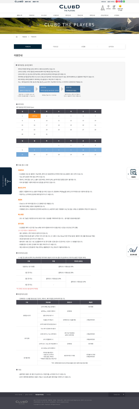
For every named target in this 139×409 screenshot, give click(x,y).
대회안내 (103, 2)
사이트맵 (48, 394)
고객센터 (116, 15)
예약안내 (68, 15)
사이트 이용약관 (18, 394)
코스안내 (43, 15)
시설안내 (55, 15)
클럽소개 (19, 15)
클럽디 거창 (36, 2)
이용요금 (55, 47)
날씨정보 (111, 47)
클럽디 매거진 (111, 2)
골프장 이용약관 (29, 394)
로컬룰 (83, 47)
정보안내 (80, 15)
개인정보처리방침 (39, 394)
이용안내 (31, 15)
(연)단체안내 (104, 15)
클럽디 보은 (28, 2)
